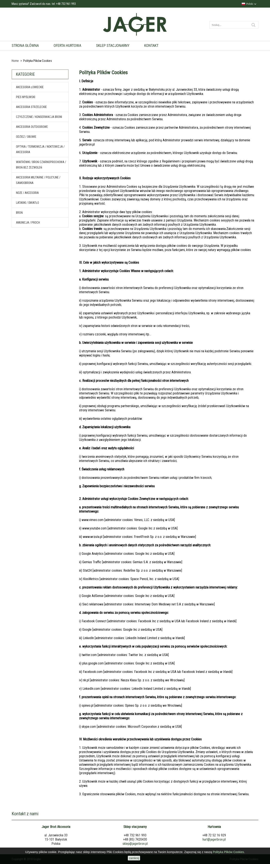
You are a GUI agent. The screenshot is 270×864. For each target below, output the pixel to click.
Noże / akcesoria (27, 192)
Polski (249, 3)
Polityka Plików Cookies (228, 852)
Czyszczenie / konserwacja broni (39, 116)
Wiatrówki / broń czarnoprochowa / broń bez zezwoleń (41, 163)
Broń (19, 211)
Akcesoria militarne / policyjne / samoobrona (38, 179)
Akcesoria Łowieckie (30, 86)
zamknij (134, 858)
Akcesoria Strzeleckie (31, 106)
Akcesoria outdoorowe (32, 126)
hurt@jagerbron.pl (214, 839)
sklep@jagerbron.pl (135, 844)
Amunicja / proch (28, 221)
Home (15, 60)
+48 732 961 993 (66, 4)
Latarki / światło (27, 202)
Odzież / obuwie (26, 136)
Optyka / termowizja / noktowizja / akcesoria (40, 148)
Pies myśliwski (25, 96)
